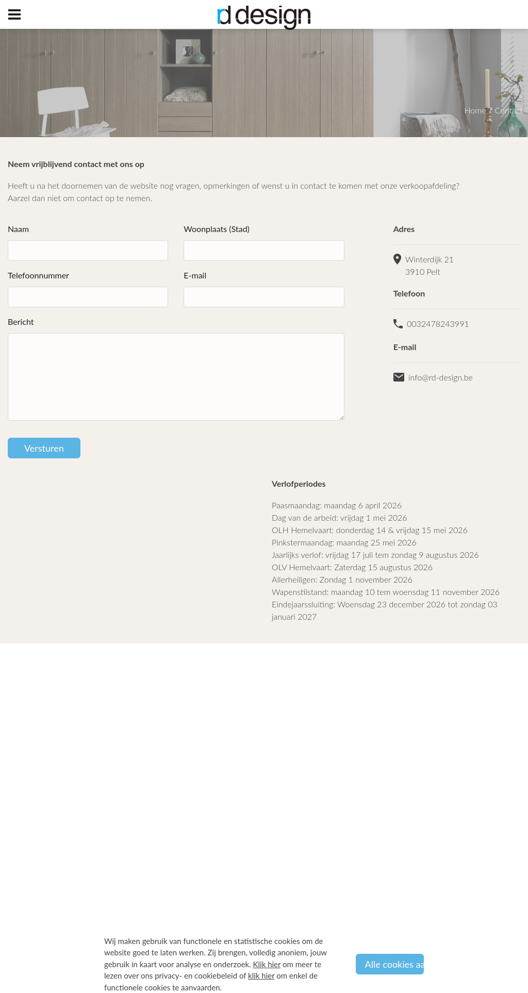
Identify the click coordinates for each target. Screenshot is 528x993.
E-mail (195, 275)
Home (475, 110)
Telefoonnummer (38, 275)
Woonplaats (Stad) (217, 229)
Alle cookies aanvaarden (394, 964)
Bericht (21, 321)
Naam (18, 229)
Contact (508, 110)
